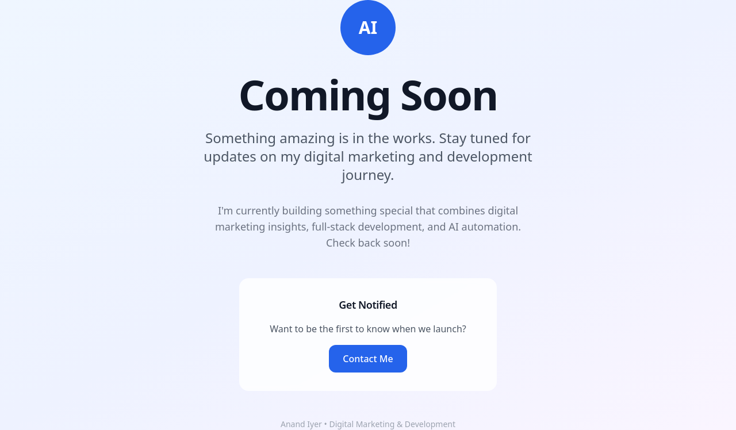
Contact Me (368, 358)
